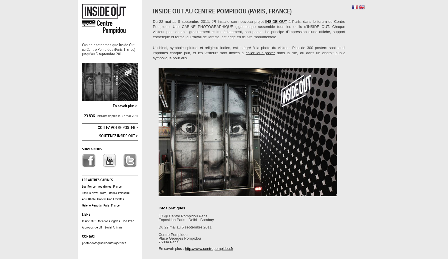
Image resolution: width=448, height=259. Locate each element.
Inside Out (88, 221)
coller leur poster (260, 53)
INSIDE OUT (276, 21)
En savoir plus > (125, 106)
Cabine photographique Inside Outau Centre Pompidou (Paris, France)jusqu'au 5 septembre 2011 (108, 49)
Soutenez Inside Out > (118, 136)
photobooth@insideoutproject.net (104, 243)
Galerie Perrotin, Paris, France (101, 205)
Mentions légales (109, 221)
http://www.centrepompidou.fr (209, 248)
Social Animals (114, 227)
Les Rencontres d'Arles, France (102, 187)
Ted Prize (128, 221)
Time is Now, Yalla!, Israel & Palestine (106, 193)
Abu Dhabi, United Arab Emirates (103, 199)
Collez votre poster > (118, 128)
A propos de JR (92, 227)
